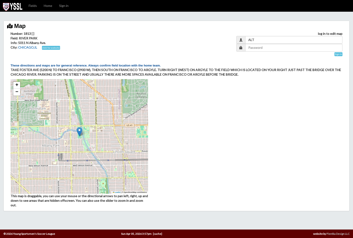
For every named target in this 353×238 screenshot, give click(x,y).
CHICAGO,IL (27, 47)
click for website (51, 47)
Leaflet (117, 192)
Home (48, 6)
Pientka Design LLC (338, 233)
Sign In (338, 54)
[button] (79, 131)
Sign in (64, 6)
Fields (33, 6)
